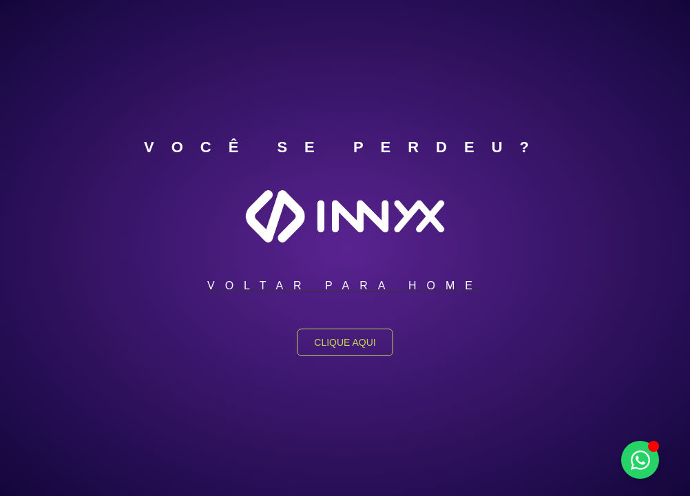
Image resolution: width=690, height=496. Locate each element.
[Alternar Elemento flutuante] (640, 460)
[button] (345, 286)
